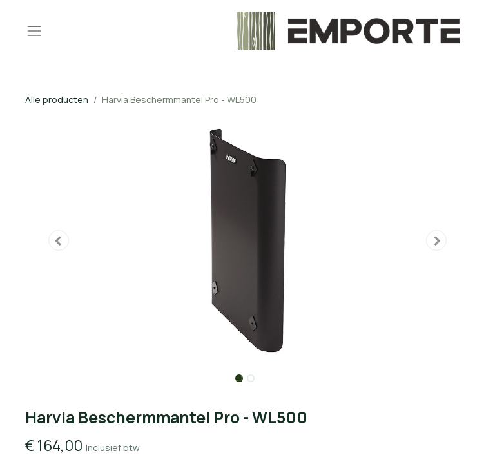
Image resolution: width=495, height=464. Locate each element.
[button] (58, 240)
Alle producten (56, 99)
